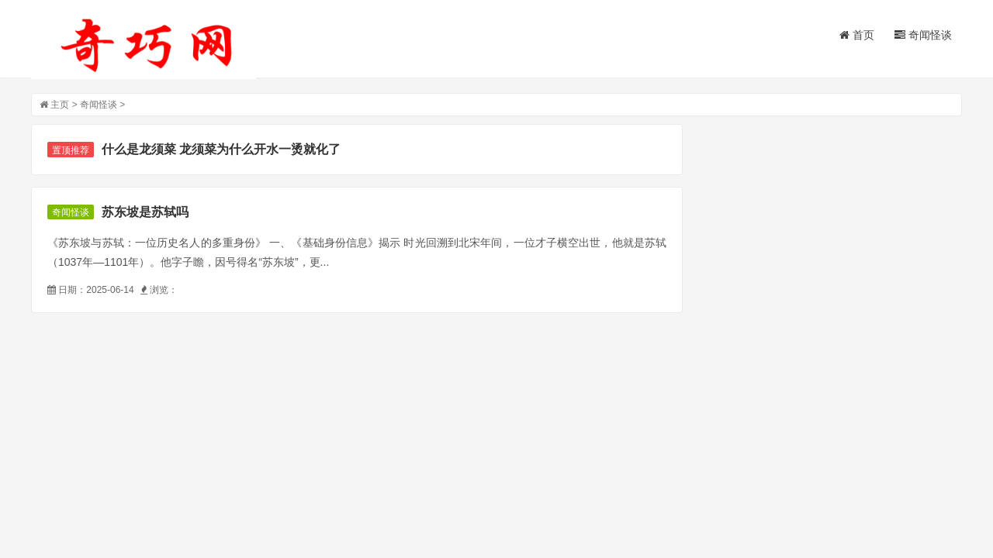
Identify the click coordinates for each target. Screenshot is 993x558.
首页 (856, 35)
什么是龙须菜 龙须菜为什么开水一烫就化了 (221, 149)
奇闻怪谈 (923, 35)
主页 (59, 104)
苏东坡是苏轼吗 (145, 212)
